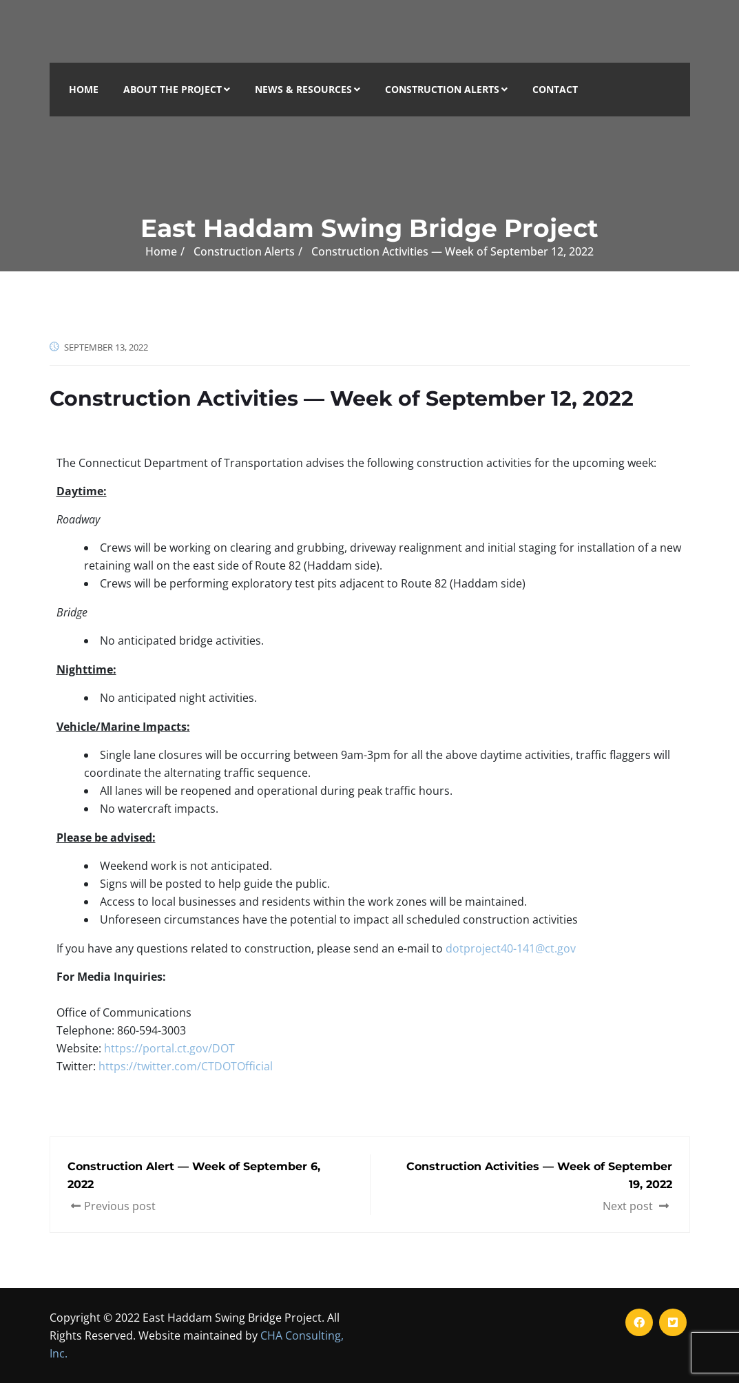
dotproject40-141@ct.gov (511, 948)
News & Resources (307, 89)
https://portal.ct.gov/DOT (169, 1048)
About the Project (176, 89)
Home (83, 89)
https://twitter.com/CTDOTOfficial (185, 1066)
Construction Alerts (446, 89)
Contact (555, 89)
